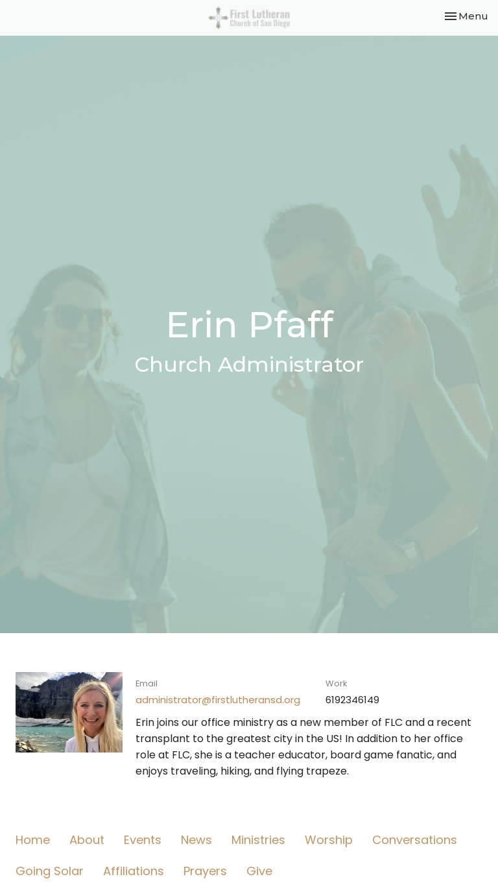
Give (259, 871)
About (86, 840)
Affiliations (133, 871)
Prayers (205, 871)
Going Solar (50, 871)
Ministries (258, 840)
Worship (329, 840)
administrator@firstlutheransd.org (218, 699)
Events (142, 840)
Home (33, 840)
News (196, 840)
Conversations (414, 840)
